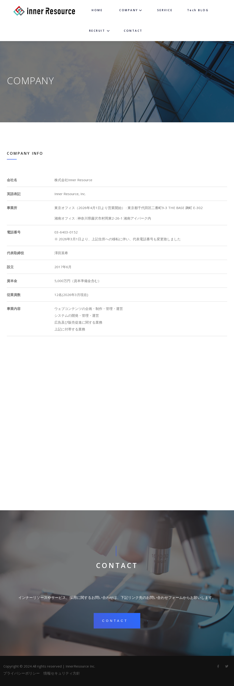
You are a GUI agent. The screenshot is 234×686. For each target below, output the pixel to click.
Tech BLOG (198, 10)
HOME (97, 10)
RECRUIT (97, 31)
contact (115, 621)
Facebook (218, 667)
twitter (227, 667)
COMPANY (128, 10)
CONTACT (133, 31)
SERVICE (165, 10)
